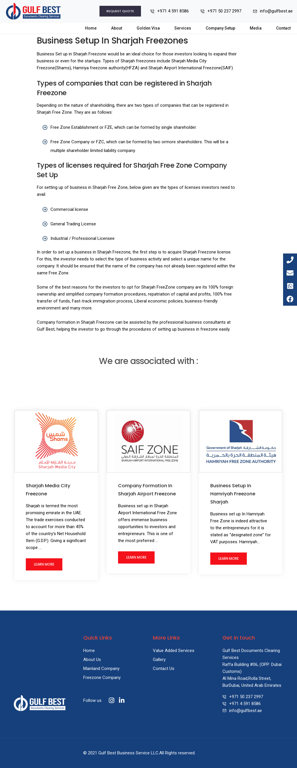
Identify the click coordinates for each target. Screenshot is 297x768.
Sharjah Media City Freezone (48, 489)
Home (91, 28)
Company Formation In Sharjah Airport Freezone (147, 489)
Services (182, 28)
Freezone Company (102, 677)
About (116, 28)
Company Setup (220, 28)
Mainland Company (101, 668)
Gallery (159, 659)
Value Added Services (173, 650)
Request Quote (120, 11)
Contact (283, 28)
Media (256, 28)
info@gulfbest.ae (245, 710)
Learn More (44, 564)
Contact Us (163, 668)
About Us (92, 659)
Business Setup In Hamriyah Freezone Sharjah (232, 493)
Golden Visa (148, 28)
